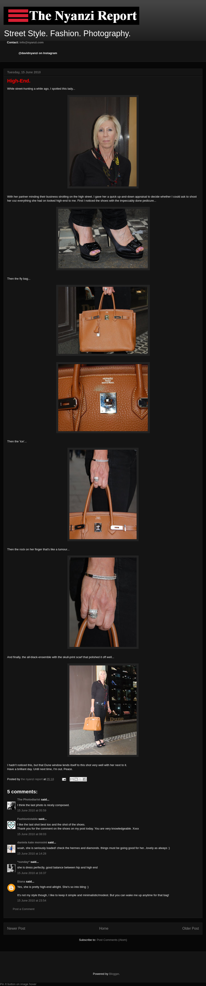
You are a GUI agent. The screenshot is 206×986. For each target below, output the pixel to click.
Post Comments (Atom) (112, 940)
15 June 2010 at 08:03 (31, 834)
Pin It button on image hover (18, 984)
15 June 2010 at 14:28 (31, 853)
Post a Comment (23, 909)
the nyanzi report (32, 779)
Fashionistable (27, 819)
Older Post (190, 928)
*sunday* (23, 862)
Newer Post (16, 928)
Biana (21, 881)
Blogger (114, 973)
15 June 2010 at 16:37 (31, 873)
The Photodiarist (28, 799)
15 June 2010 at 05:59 (31, 810)
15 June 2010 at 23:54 (31, 900)
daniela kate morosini (32, 842)
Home (104, 928)
